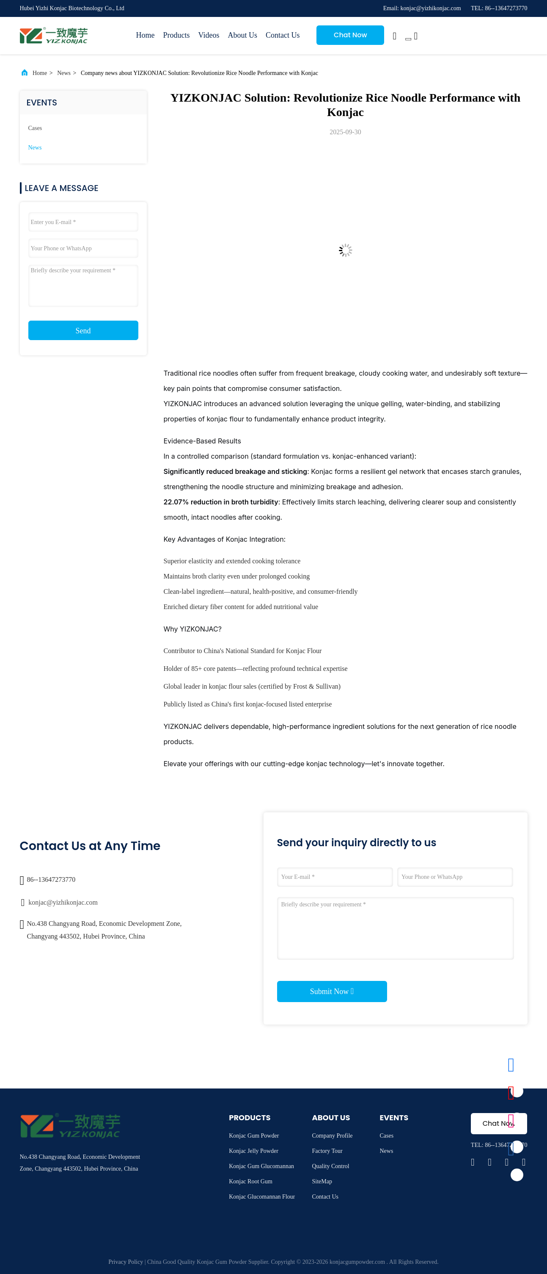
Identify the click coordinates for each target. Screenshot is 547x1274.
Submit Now (332, 991)
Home (145, 35)
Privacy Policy (125, 1262)
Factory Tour (327, 1151)
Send (83, 331)
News (64, 73)
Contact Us (283, 35)
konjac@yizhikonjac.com (63, 902)
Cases (35, 128)
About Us (242, 35)
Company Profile (332, 1136)
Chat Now (350, 35)
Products (176, 35)
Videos (209, 35)
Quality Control (330, 1166)
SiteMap (322, 1181)
